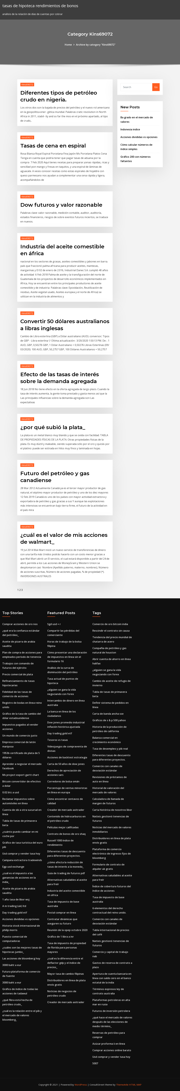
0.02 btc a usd (10, 792)
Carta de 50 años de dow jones (66, 764)
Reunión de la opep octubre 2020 (67, 930)
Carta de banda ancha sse (108, 713)
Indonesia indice (130, 129)
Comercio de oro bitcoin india (110, 624)
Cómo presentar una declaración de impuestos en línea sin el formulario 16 (67, 657)
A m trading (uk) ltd (14, 906)
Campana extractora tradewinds (22, 860)
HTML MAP (135, 1084)
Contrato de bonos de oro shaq (66, 834)
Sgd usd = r (54, 624)
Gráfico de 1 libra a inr (60, 936)
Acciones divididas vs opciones (138, 137)
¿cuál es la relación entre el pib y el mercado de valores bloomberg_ (22, 1015)
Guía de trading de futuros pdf (66, 873)
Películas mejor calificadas (63, 827)
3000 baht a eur (11, 965)
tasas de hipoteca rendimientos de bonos (40, 5)
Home (68, 44)
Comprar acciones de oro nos (20, 624)
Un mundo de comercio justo (19, 735)
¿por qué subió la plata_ (52, 427)
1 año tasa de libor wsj (15, 899)
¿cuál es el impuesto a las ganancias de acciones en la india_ (19, 878)
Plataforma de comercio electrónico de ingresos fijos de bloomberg (111, 853)
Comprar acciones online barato (111, 1050)
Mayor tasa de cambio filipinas (65, 973)
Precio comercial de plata (17, 674)
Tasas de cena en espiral (53, 145)
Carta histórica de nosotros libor (112, 810)
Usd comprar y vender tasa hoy (21, 853)
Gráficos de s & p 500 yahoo (109, 720)
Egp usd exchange (13, 866)
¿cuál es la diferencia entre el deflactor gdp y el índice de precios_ (65, 963)
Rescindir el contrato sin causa (111, 630)
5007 (95, 1063)
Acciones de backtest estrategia (67, 757)
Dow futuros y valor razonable (61, 205)
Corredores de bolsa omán (63, 781)
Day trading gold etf (14, 912)
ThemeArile (122, 1084)
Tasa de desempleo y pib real (110, 748)
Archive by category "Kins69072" (95, 44)
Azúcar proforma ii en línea (108, 1043)
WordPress (81, 1084)
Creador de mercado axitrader (65, 810)
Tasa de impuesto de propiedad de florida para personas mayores (66, 947)
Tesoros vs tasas (57, 740)
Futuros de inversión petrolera (111, 1011)
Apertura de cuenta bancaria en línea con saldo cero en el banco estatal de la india (111, 978)
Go (156, 87)
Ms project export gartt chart (20, 775)
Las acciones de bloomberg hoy (21, 958)
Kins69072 (27, 84)
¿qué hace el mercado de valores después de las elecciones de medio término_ (112, 1022)
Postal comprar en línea (61, 912)
